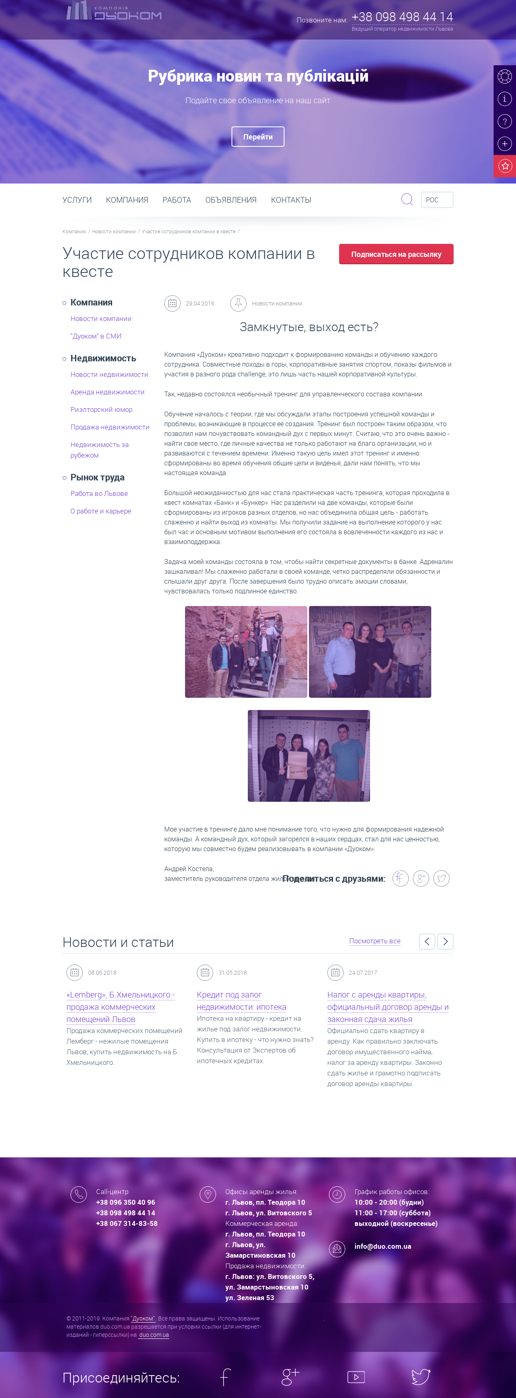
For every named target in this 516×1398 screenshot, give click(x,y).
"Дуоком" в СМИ (96, 336)
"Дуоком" (143, 1318)
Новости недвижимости (109, 374)
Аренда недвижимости (108, 391)
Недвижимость (103, 358)
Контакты (291, 200)
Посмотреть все (375, 940)
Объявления (231, 200)
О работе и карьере (101, 510)
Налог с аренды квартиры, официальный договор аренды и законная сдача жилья (388, 1006)
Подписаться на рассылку (396, 254)
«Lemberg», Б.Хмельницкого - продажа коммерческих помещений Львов (120, 1006)
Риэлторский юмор (101, 409)
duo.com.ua (153, 1334)
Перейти (258, 137)
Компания (127, 200)
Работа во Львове (99, 493)
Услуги (77, 200)
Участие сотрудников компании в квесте (189, 231)
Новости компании (114, 231)
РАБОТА (177, 200)
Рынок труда (98, 477)
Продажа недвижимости (110, 426)
